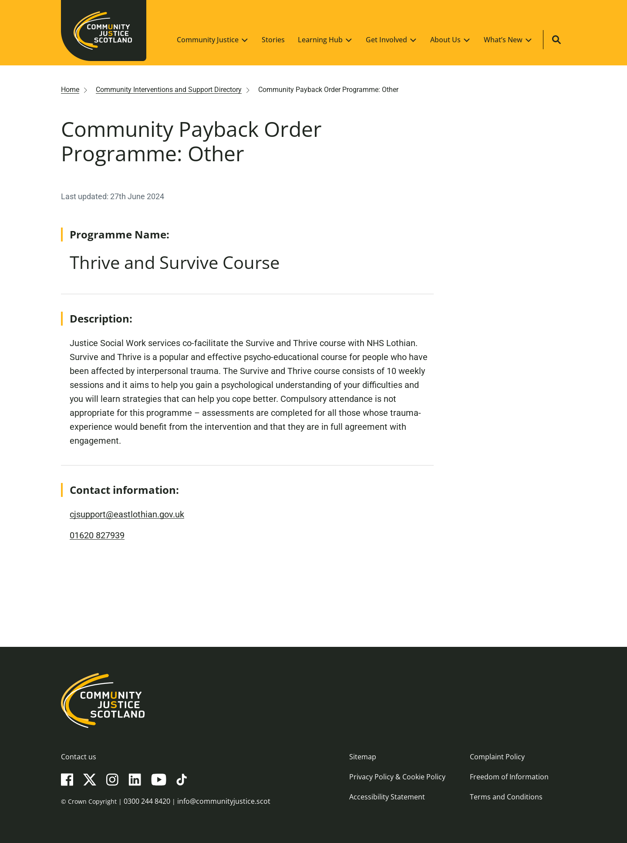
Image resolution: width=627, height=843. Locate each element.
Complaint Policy (497, 756)
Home (70, 89)
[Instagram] (112, 779)
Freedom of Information (509, 777)
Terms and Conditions (506, 797)
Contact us (78, 756)
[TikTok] (181, 779)
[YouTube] (158, 779)
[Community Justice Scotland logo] (313, 700)
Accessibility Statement (387, 797)
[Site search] (556, 39)
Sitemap (362, 756)
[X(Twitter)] (89, 779)
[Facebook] (67, 779)
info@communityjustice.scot (223, 801)
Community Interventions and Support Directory (169, 89)
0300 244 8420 (147, 801)
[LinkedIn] (134, 779)
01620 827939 (97, 535)
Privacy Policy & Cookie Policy (397, 777)
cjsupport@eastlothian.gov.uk (127, 514)
